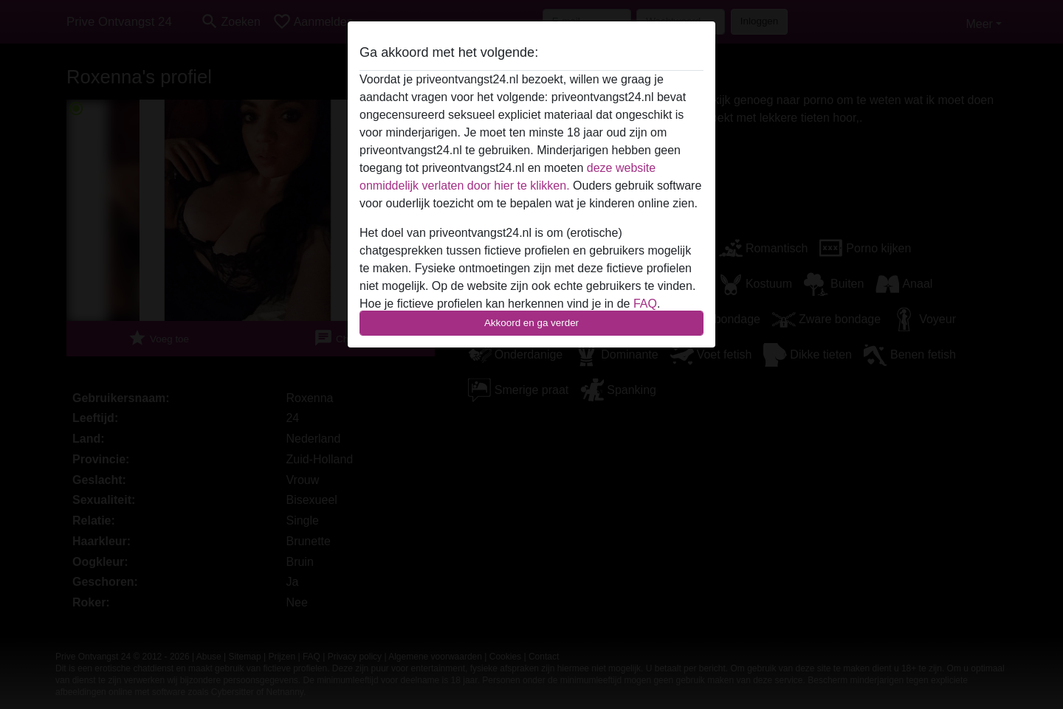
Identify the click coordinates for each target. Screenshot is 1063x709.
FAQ (645, 303)
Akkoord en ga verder (531, 322)
